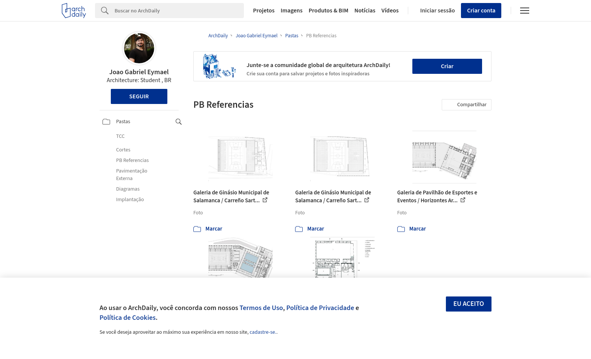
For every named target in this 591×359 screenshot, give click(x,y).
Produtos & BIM (329, 11)
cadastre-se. (263, 332)
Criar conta (481, 10)
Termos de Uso (261, 308)
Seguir (139, 96)
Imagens (291, 11)
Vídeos (390, 11)
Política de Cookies (128, 317)
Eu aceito (468, 304)
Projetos (263, 11)
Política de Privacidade (320, 308)
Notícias (364, 11)
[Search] (179, 10)
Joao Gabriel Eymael (139, 72)
